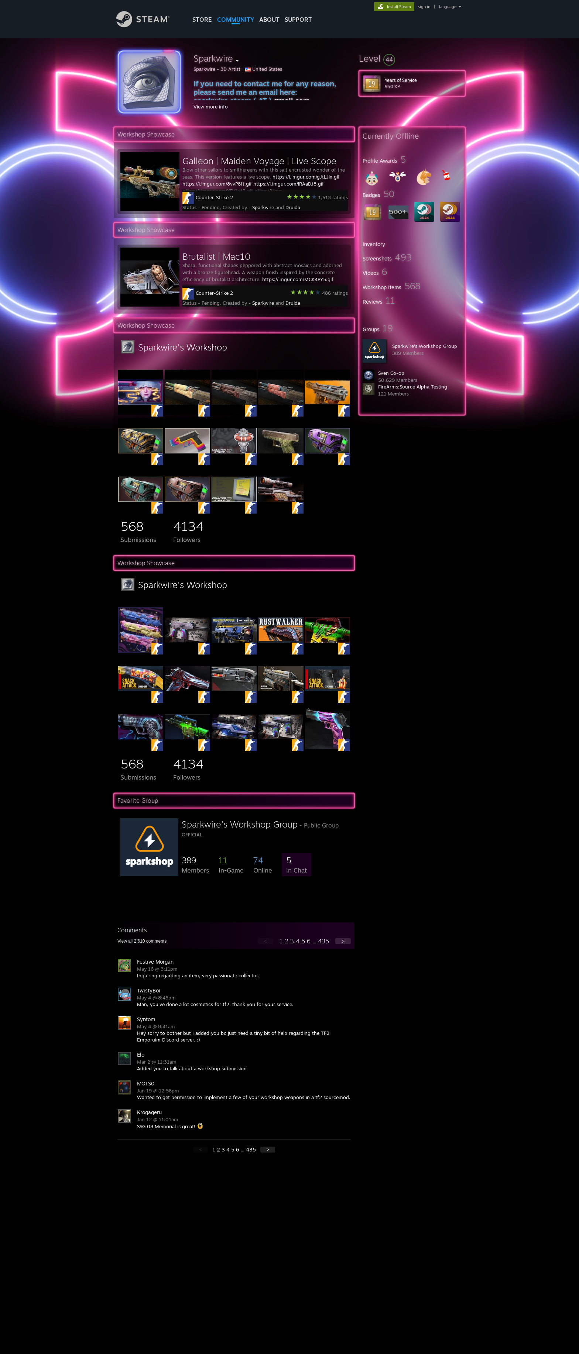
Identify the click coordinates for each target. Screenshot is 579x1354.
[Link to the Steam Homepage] (148, 25)
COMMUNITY (235, 19)
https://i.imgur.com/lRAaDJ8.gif (288, 184)
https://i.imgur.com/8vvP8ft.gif (217, 184)
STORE (202, 19)
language (447, 6)
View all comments (142, 941)
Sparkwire (263, 207)
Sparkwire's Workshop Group (424, 346)
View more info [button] (210, 107)
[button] (412, 58)
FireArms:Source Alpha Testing (412, 387)
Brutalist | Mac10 (216, 256)
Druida (292, 207)
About (269, 19)
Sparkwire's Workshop (182, 347)
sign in (424, 6)
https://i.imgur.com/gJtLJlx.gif (306, 177)
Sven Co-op (391, 373)
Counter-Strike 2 (214, 197)
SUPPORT (298, 19)
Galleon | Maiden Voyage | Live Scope (259, 160)
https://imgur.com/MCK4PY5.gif (297, 279)
